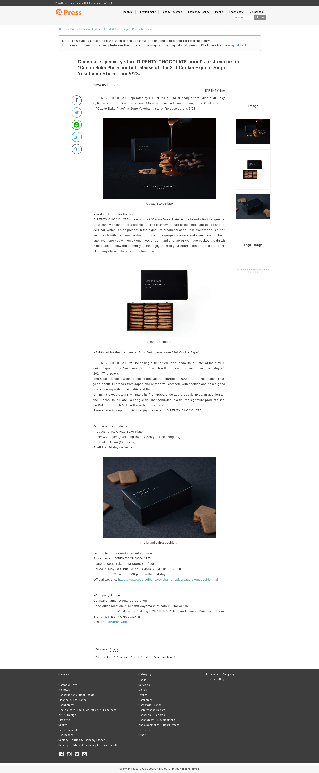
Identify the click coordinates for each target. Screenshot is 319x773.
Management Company (220, 674)
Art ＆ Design (67, 715)
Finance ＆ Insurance (72, 700)
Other (142, 735)
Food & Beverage (172, 12)
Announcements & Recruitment (158, 725)
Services (144, 685)
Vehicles (64, 689)
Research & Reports (151, 715)
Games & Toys (68, 685)
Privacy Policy (214, 679)
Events (142, 695)
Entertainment (147, 12)
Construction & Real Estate (76, 695)
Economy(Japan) (164, 657)
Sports (62, 725)
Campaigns (145, 700)
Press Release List (84, 29)
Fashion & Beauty (198, 12)
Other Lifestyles (141, 657)
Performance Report (151, 710)
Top (62, 29)
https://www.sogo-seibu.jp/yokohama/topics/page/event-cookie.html (168, 579)
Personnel (145, 730)
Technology (236, 12)
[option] (253, 132)
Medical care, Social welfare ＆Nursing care (87, 710)
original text (237, 45)
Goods (114, 649)
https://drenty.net (115, 621)
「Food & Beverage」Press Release (127, 29)
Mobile (219, 12)
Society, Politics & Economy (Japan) (82, 740)
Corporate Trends (150, 704)
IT (60, 679)
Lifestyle (127, 12)
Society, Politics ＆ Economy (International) (87, 745)
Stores (142, 689)
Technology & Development (156, 720)
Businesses (256, 12)
